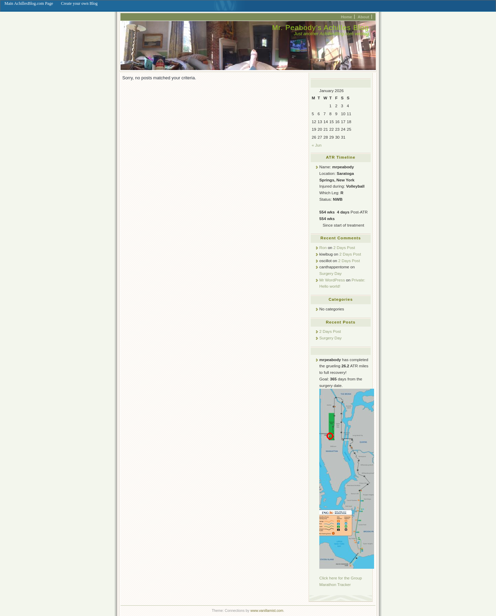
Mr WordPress (332, 280)
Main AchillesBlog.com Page (28, 3)
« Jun (317, 145)
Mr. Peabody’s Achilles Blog (320, 27)
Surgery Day (330, 273)
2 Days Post (344, 247)
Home (346, 16)
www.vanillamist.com (266, 611)
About (363, 16)
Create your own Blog (79, 3)
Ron (323, 247)
